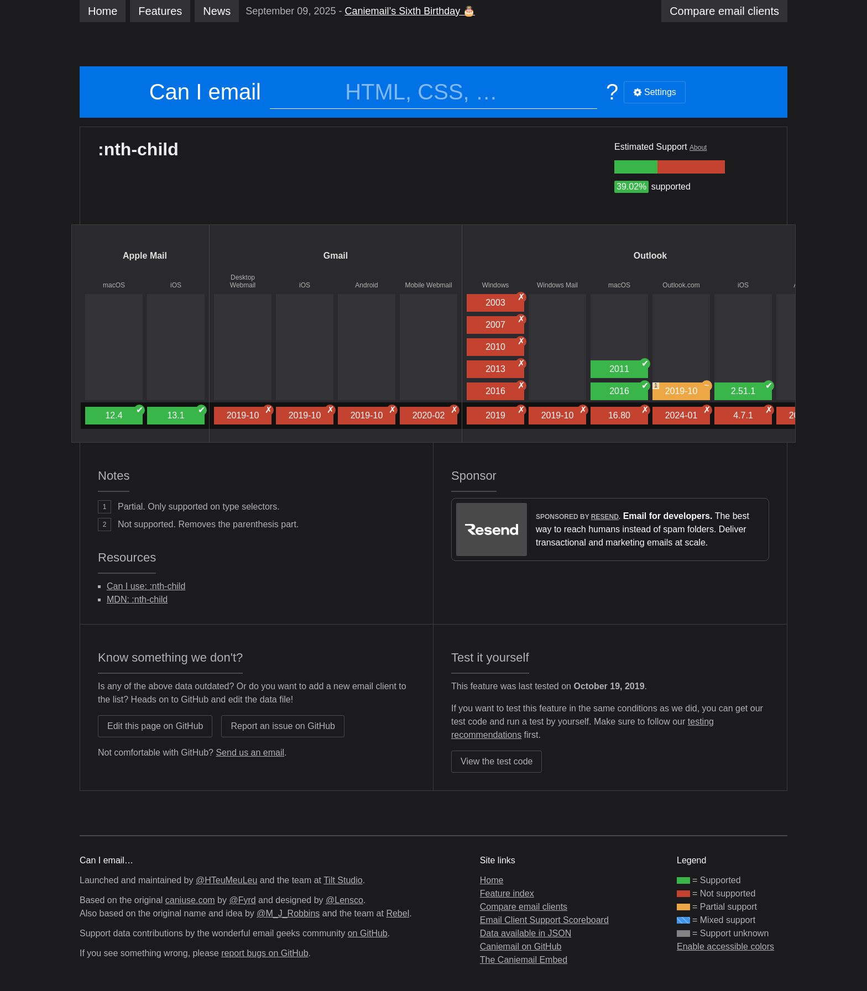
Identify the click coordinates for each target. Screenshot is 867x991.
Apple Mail (145, 255)
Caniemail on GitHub (521, 946)
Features (160, 11)
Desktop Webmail (242, 281)
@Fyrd (242, 900)
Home (102, 11)
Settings (654, 92)
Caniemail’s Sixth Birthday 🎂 (409, 11)
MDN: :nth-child (137, 599)
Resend (605, 517)
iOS (175, 285)
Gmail (335, 255)
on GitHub (368, 933)
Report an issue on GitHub (283, 726)
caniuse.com (190, 900)
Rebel (397, 913)
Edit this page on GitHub (155, 726)
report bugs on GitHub (264, 953)
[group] (635, 167)
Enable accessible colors (725, 946)
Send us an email (250, 752)
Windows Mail (557, 285)
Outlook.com (680, 285)
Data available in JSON (525, 933)
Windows (495, 285)
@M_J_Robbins (288, 913)
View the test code (496, 761)
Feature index (507, 893)
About (698, 147)
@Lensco (344, 900)
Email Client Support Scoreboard (544, 920)
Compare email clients (523, 906)
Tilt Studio (343, 880)
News (217, 11)
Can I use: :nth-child (146, 586)
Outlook (650, 255)
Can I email (205, 92)
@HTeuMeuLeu (226, 880)
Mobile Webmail (428, 285)
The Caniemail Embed (523, 959)
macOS (114, 285)
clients (724, 11)
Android (366, 285)
